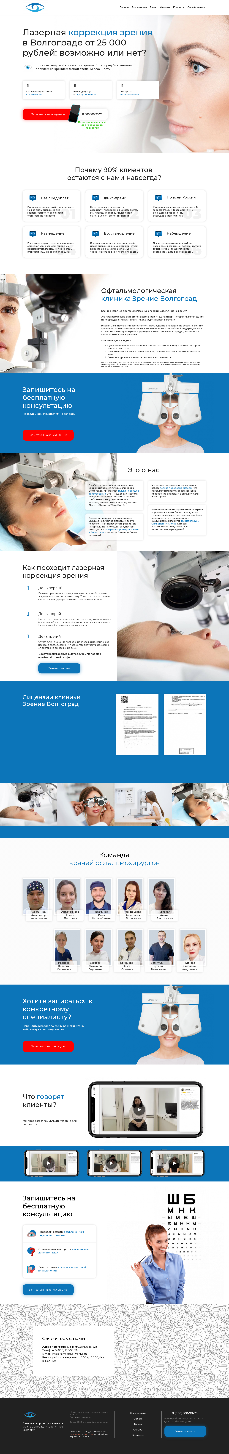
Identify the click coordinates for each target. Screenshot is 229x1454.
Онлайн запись (196, 7)
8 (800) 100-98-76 (185, 1413)
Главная (123, 7)
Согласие (89, 1434)
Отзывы (165, 7)
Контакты (178, 7)
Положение (76, 1434)
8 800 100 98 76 (92, 113)
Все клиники (139, 7)
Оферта (138, 1418)
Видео (153, 7)
